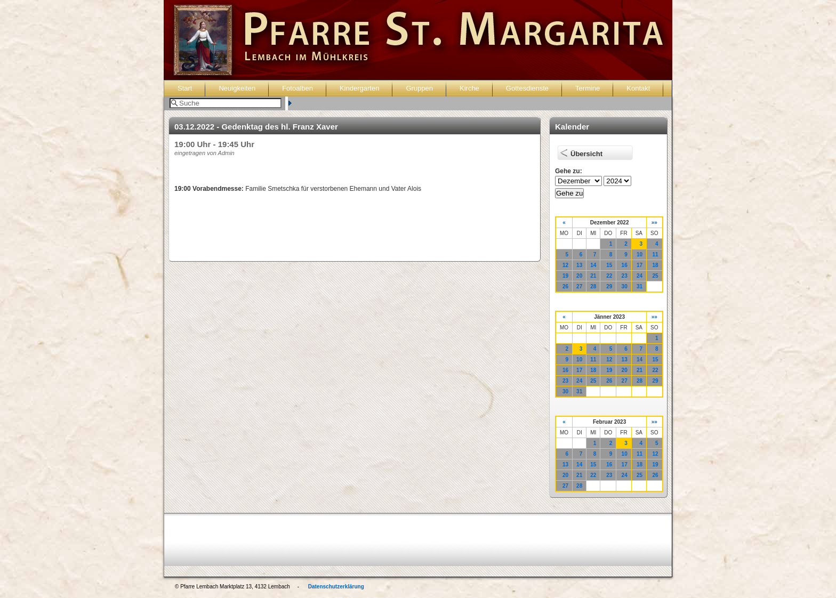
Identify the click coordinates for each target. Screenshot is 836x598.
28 (593, 286)
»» (654, 222)
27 (579, 286)
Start (185, 88)
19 (565, 276)
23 (625, 276)
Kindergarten (359, 88)
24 (639, 276)
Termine (587, 88)
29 (609, 286)
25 (655, 276)
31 (639, 286)
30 (625, 286)
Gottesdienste (527, 88)
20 (579, 276)
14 (593, 265)
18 (655, 265)
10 (639, 254)
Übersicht (586, 154)
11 (655, 254)
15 (609, 265)
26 (565, 286)
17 (639, 265)
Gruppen (419, 88)
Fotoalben (297, 88)
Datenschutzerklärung (336, 586)
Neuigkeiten (237, 88)
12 (565, 265)
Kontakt (638, 88)
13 (579, 265)
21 (593, 276)
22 (609, 276)
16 (625, 265)
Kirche (469, 88)
